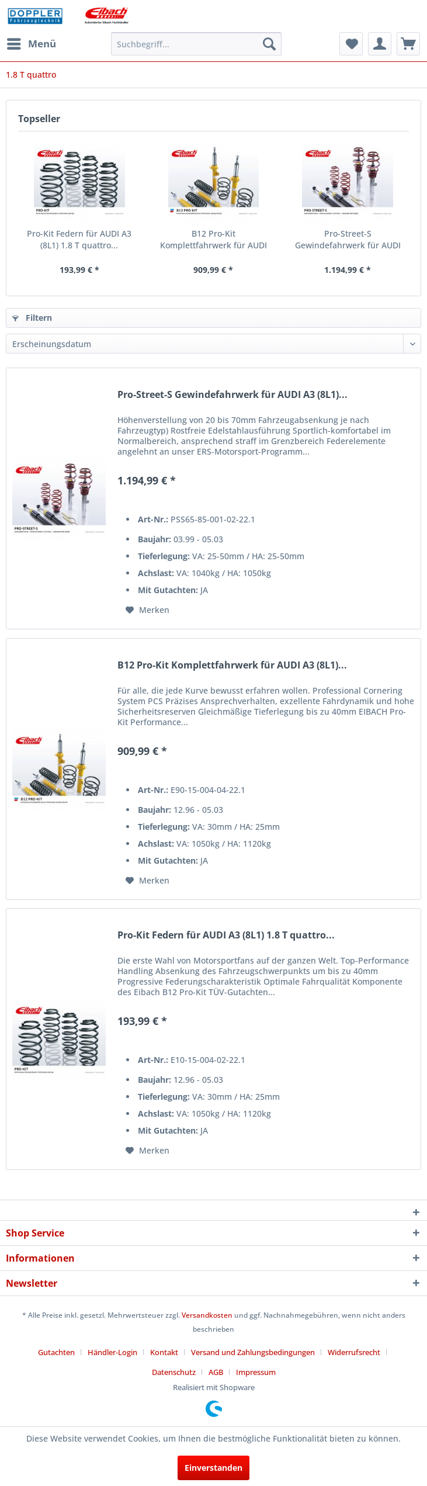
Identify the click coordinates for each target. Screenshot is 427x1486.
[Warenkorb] (408, 44)
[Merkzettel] (351, 44)
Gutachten (56, 1352)
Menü (31, 42)
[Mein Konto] (379, 44)
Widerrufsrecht (354, 1352)
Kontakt (164, 1352)
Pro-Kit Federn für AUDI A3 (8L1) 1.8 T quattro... (79, 239)
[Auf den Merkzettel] (147, 610)
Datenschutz (174, 1372)
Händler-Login (112, 1352)
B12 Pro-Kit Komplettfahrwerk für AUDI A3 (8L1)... (213, 239)
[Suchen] (269, 44)
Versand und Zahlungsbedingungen (253, 1352)
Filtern (32, 317)
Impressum (256, 1372)
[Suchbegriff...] (196, 44)
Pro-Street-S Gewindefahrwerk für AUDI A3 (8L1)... (348, 239)
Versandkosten (207, 1315)
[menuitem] (31, 44)
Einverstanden (213, 1467)
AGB (216, 1372)
